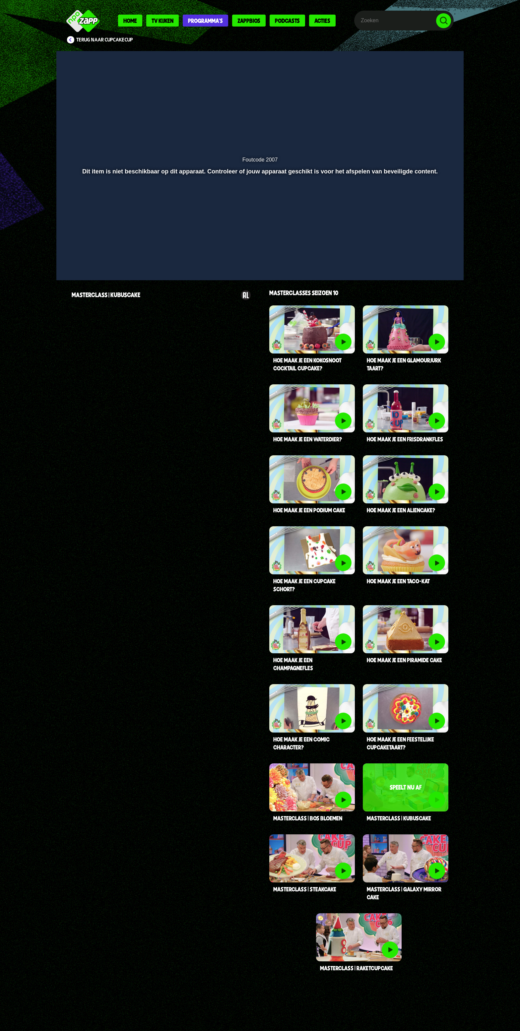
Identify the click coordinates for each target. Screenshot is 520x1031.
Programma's (205, 21)
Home (130, 21)
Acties (322, 21)
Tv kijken (162, 21)
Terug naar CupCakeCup (104, 40)
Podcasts (287, 21)
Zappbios (248, 21)
